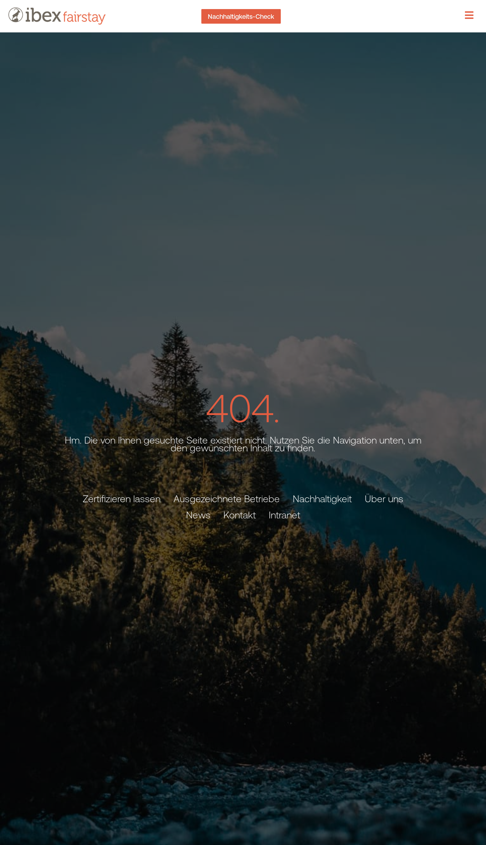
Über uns (384, 498)
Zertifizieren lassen (121, 498)
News (198, 514)
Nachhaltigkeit (322, 498)
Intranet (284, 514)
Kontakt (239, 514)
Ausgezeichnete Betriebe (226, 498)
